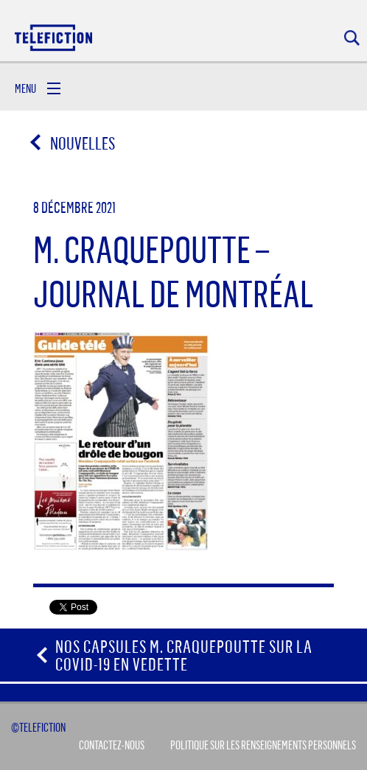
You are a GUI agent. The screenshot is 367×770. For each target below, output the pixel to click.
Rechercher (352, 38)
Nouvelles (73, 143)
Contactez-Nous (111, 745)
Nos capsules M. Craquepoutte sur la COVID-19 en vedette (183, 655)
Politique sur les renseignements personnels (263, 745)
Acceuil (54, 37)
